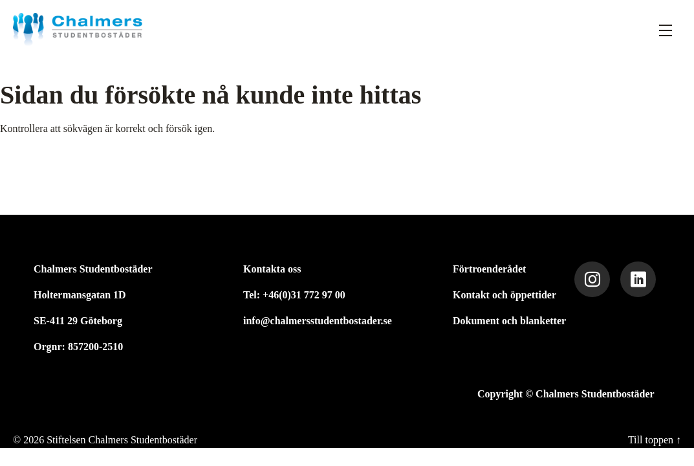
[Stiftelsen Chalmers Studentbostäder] (77, 29)
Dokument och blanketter (509, 320)
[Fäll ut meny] (665, 29)
